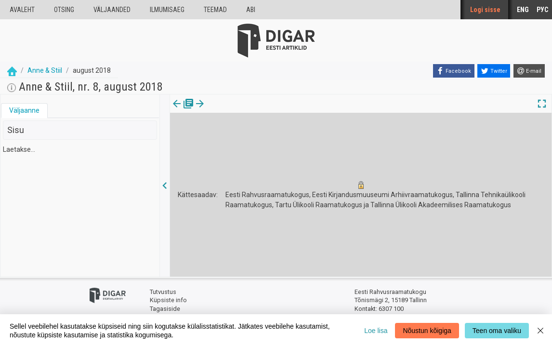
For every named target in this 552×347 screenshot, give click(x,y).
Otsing (64, 9)
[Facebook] (453, 71)
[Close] (540, 330)
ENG (523, 9)
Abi (250, 9)
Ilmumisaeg (167, 9)
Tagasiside (165, 308)
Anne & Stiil (44, 70)
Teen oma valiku (497, 330)
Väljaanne (24, 110)
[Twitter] (493, 71)
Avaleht (22, 9)
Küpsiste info (168, 300)
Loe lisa (375, 330)
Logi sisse (485, 9)
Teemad (215, 9)
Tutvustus (163, 291)
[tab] (24, 110)
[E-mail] (529, 71)
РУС (542, 9)
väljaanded (112, 9)
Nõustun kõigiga (427, 330)
